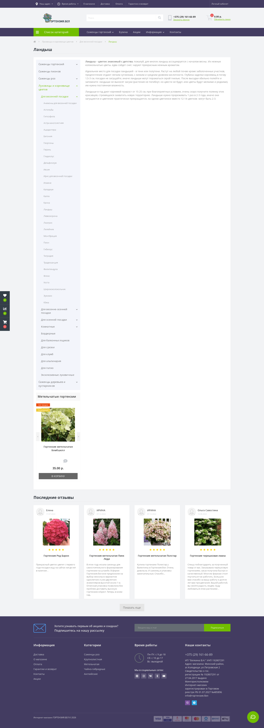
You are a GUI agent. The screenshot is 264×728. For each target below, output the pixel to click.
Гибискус (48, 249)
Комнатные (48, 326)
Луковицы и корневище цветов (57, 41)
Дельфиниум (50, 162)
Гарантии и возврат (138, 3)
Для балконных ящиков (55, 340)
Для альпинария (51, 361)
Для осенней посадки (54, 319)
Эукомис (48, 295)
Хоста (46, 282)
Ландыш (48, 209)
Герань (47, 149)
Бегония (48, 136)
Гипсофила (49, 116)
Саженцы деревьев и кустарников (52, 383)
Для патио (47, 368)
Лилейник (49, 229)
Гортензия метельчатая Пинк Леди (106, 557)
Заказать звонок (181, 19)
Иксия (47, 169)
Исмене (47, 182)
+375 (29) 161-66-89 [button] (198, 655)
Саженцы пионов (50, 71)
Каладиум (48, 189)
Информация (155, 32)
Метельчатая (91, 664)
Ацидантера (50, 129)
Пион (46, 242)
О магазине (89, 3)
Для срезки (48, 347)
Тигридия (48, 255)
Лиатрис (48, 222)
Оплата (119, 3)
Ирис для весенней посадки (58, 176)
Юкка (46, 302)
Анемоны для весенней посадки (60, 103)
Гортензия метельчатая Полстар (157, 555)
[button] (44, 4)
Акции (137, 32)
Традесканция (51, 262)
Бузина (123, 32)
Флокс (47, 275)
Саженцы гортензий (100, 32)
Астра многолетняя (54, 122)
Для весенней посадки (91, 41)
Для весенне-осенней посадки (54, 311)
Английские (91, 674)
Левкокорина (50, 215)
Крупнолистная (93, 659)
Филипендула (51, 269)
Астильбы (48, 109)
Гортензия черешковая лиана (208, 555)
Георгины (49, 142)
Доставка (105, 3)
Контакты (175, 32)
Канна (47, 202)
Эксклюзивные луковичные (57, 374)
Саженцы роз (47, 78)
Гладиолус (49, 156)
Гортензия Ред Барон (56, 555)
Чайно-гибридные (94, 669)
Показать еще (132, 607)
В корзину (58, 476)
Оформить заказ (222, 19)
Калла (47, 196)
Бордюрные (48, 333)
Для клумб (47, 354)
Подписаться (217, 627)
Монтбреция (50, 236)
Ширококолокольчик (54, 289)
